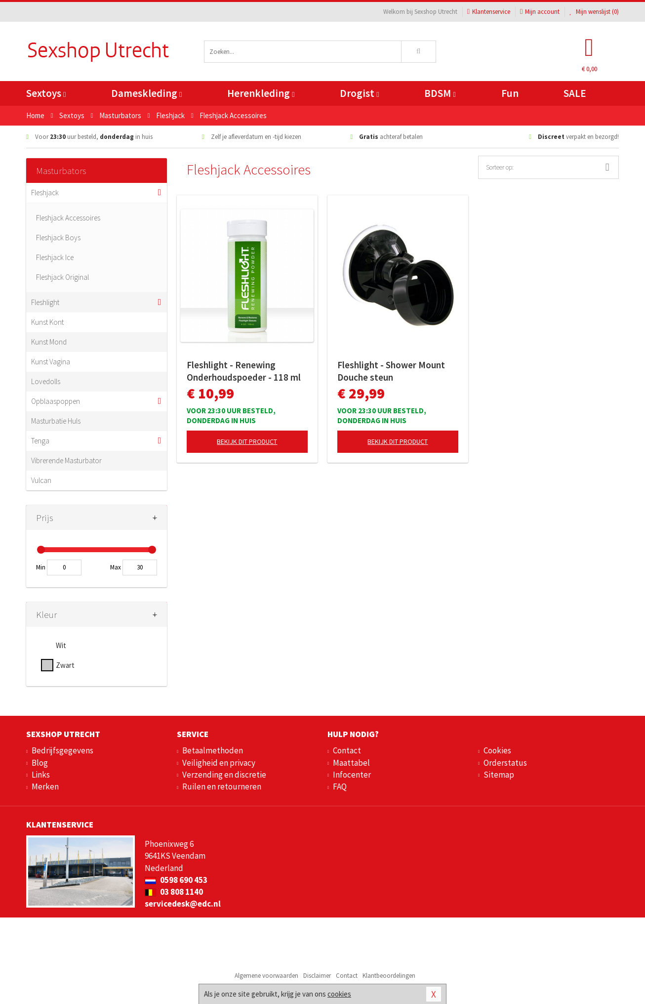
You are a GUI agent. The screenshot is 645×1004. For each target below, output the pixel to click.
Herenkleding (260, 93)
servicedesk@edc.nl (183, 903)
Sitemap (499, 774)
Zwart (65, 665)
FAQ (340, 786)
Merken (45, 786)
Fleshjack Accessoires (68, 217)
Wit (61, 645)
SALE (575, 93)
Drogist (359, 93)
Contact (347, 750)
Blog (40, 762)
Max (115, 567)
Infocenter (352, 774)
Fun (510, 93)
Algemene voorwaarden (266, 975)
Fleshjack (45, 192)
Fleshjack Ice (55, 257)
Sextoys (46, 93)
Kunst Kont (47, 322)
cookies (339, 994)
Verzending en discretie (224, 774)
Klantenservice (488, 11)
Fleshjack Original (62, 277)
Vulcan (41, 480)
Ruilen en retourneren (221, 786)
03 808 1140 (174, 891)
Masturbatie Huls (56, 421)
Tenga (40, 440)
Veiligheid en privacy (218, 762)
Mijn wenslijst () (594, 11)
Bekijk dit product (247, 441)
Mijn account (540, 11)
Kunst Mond (49, 342)
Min (40, 567)
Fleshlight (45, 302)
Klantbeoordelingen (389, 975)
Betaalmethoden (212, 750)
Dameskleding (146, 93)
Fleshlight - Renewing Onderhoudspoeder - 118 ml (244, 371)
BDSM (439, 93)
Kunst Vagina (50, 361)
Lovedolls (45, 381)
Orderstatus (505, 762)
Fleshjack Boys (58, 237)
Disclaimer (317, 975)
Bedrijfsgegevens (62, 750)
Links (41, 774)
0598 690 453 (176, 879)
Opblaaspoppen (55, 401)
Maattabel (351, 762)
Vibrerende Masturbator (66, 460)
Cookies (497, 750)
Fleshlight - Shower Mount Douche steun (391, 371)
